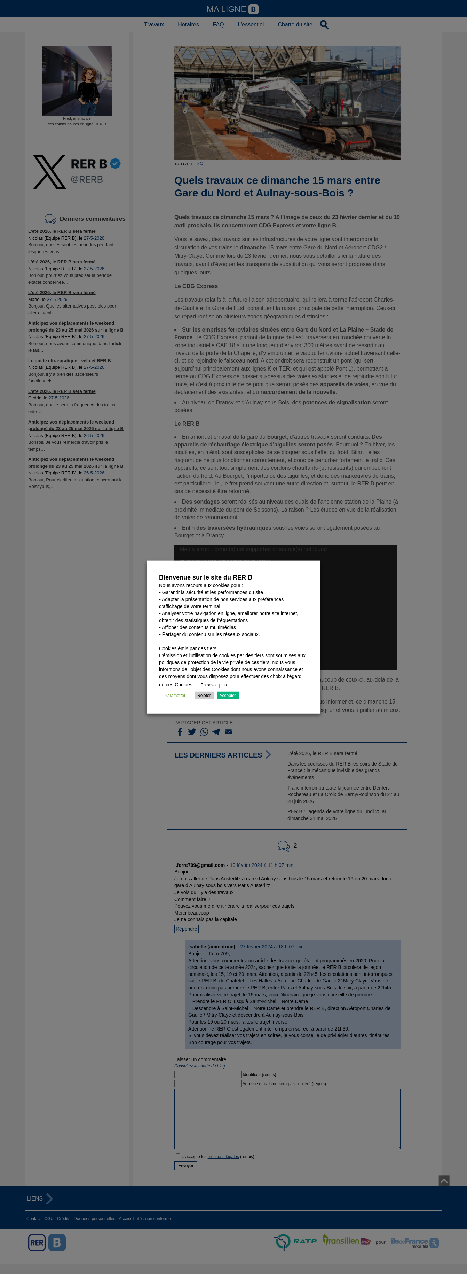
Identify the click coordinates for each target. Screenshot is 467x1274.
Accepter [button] (228, 695)
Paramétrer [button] (175, 695)
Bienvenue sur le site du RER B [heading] (205, 577)
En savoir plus (214, 684)
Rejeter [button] (204, 695)
